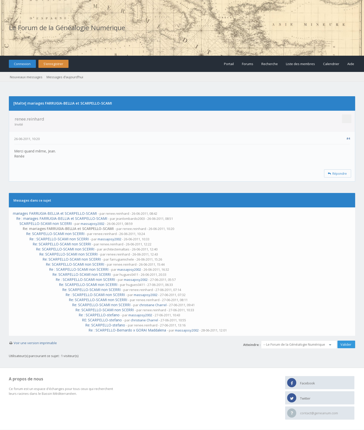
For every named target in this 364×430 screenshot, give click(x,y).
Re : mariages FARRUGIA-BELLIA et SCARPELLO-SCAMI (61, 218)
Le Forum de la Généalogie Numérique (67, 27)
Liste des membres (300, 64)
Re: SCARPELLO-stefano (105, 325)
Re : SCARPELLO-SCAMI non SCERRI (59, 239)
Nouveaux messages (26, 77)
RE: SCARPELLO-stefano (102, 320)
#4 (348, 138)
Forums (247, 64)
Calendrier (331, 64)
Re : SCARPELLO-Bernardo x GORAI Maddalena (127, 330)
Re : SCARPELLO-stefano (99, 314)
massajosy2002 (92, 223)
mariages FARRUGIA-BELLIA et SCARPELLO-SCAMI (55, 213)
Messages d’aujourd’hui (65, 77)
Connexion (22, 64)
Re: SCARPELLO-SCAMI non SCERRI (55, 233)
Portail (229, 64)
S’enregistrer (53, 64)
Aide (350, 64)
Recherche (269, 64)
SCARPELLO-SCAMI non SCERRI (45, 223)
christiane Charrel (153, 305)
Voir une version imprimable (35, 343)
